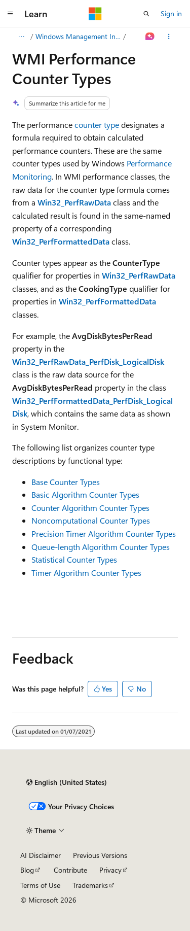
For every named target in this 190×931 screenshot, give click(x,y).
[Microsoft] (95, 13)
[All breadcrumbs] (21, 36)
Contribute (70, 870)
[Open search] (146, 14)
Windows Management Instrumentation (78, 36)
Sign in (171, 13)
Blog (27, 870)
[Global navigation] (10, 14)
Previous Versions (100, 855)
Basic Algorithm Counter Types (85, 494)
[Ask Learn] (150, 36)
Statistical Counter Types (74, 559)
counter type (96, 124)
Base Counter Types (65, 481)
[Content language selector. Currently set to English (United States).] (66, 782)
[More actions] (169, 36)
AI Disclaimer (40, 855)
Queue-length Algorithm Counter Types (100, 546)
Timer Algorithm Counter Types (86, 572)
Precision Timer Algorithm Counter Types (103, 533)
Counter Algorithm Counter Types (90, 507)
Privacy (110, 870)
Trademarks (90, 885)
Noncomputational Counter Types (90, 520)
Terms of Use (40, 885)
